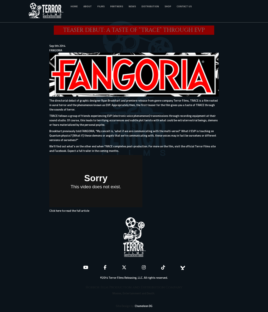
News (132, 6)
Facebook (60, 151)
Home (74, 6)
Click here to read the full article (69, 211)
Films (101, 6)
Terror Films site (205, 146)
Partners (116, 6)
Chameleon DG (143, 306)
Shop (168, 6)
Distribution (150, 6)
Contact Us (184, 6)
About (87, 6)
